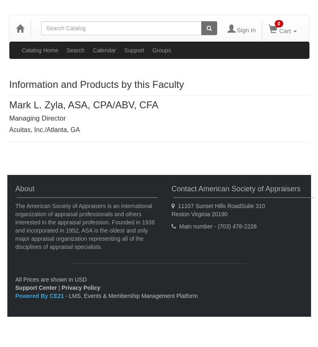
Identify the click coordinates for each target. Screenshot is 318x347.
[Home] (20, 28)
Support (134, 50)
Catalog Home (40, 50)
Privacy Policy (81, 287)
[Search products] (209, 28)
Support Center (36, 287)
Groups (161, 50)
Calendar (104, 50)
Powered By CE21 (41, 296)
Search (76, 50)
